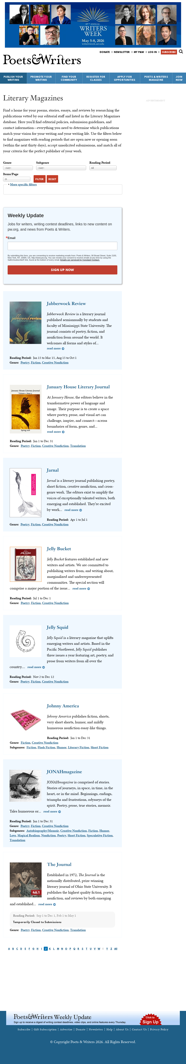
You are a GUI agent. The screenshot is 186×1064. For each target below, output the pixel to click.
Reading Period (99, 162)
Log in (152, 52)
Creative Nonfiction (55, 362)
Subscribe (169, 52)
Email (11, 238)
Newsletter (122, 52)
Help (109, 1029)
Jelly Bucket (59, 548)
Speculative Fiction (100, 835)
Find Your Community (69, 78)
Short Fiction (99, 747)
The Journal (59, 864)
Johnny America (63, 706)
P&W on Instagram (180, 61)
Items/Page (10, 174)
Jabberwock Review (66, 303)
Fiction (36, 362)
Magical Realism (28, 835)
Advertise (66, 1029)
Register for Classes (95, 78)
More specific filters (23, 184)
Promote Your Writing (41, 78)
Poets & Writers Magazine (156, 78)
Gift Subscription (45, 1029)
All (115, 948)
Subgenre (42, 162)
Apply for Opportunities (125, 78)
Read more (54, 348)
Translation (78, 445)
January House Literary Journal (78, 387)
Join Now (179, 78)
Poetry (25, 362)
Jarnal (53, 470)
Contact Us (139, 1029)
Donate (105, 52)
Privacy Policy (159, 1029)
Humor (61, 747)
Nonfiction (48, 835)
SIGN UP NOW (62, 270)
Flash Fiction (46, 747)
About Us (122, 1029)
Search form (181, 51)
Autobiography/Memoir (42, 830)
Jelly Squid (57, 627)
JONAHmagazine (64, 771)
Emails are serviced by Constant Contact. (80, 260)
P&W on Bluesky (174, 61)
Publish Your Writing (13, 78)
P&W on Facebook (168, 61)
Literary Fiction (78, 747)
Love (13, 835)
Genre (7, 162)
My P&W (139, 52)
